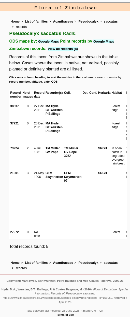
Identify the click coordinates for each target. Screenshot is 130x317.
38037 (14, 106)
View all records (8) (63, 49)
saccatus (111, 21)
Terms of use (65, 314)
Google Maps (48, 41)
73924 (14, 148)
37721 (14, 123)
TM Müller (53, 148)
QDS (54, 81)
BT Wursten (54, 110)
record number (19, 81)
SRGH (102, 148)
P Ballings (53, 114)
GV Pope (52, 152)
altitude (37, 81)
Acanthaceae (63, 21)
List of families (36, 21)
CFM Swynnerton (54, 175)
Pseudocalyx (88, 21)
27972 (14, 232)
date (47, 81)
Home (15, 21)
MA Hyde (52, 106)
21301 (14, 173)
